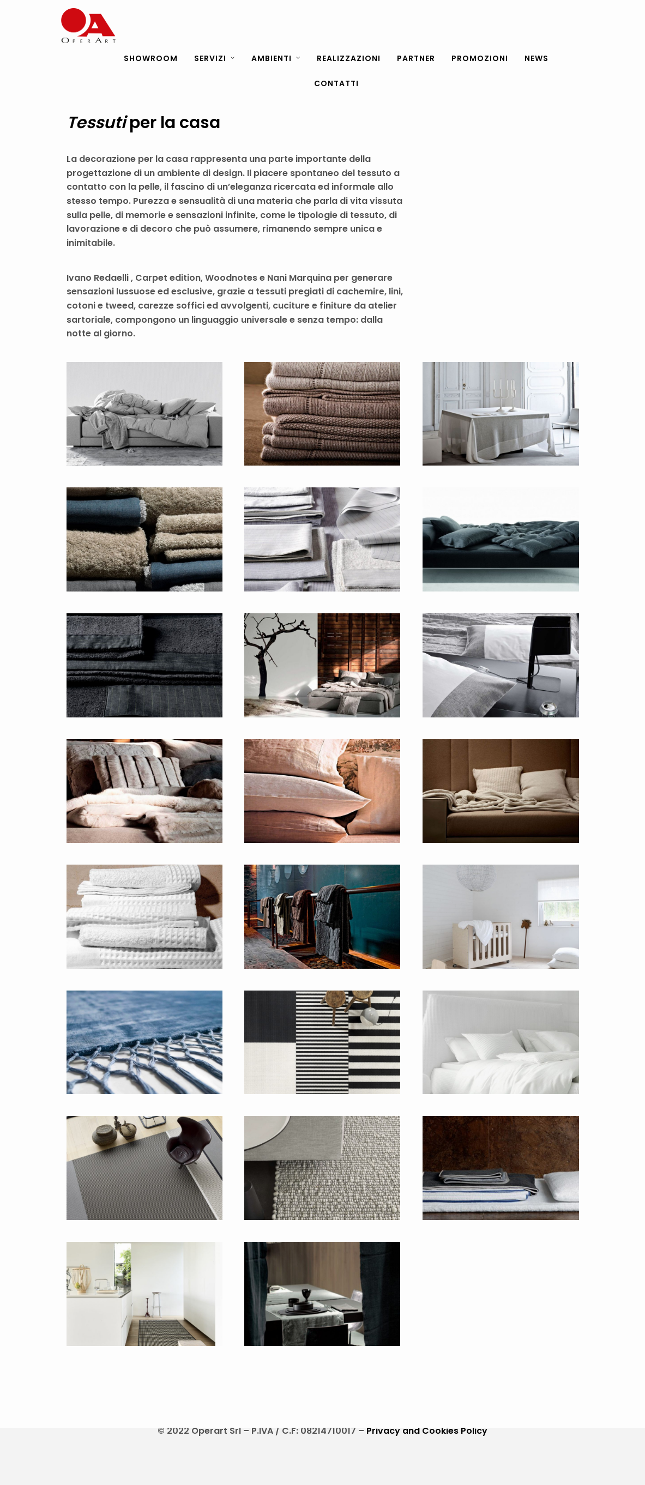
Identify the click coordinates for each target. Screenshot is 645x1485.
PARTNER (416, 58)
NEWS (536, 58)
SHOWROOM (151, 58)
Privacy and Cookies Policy (426, 1430)
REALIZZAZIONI (349, 58)
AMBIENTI (271, 58)
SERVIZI (210, 58)
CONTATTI (336, 83)
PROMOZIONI (479, 58)
